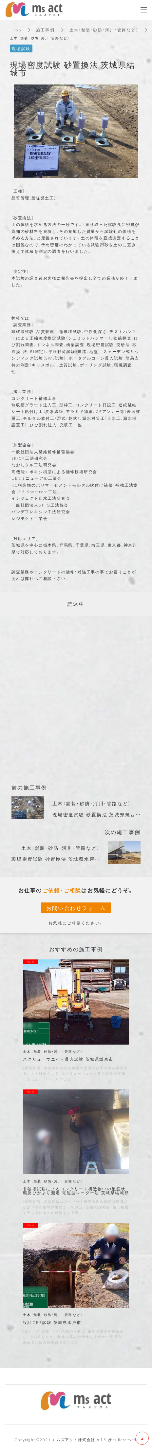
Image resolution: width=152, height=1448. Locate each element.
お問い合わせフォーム (76, 908)
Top (17, 30)
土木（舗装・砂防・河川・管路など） (103, 30)
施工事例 (45, 30)
